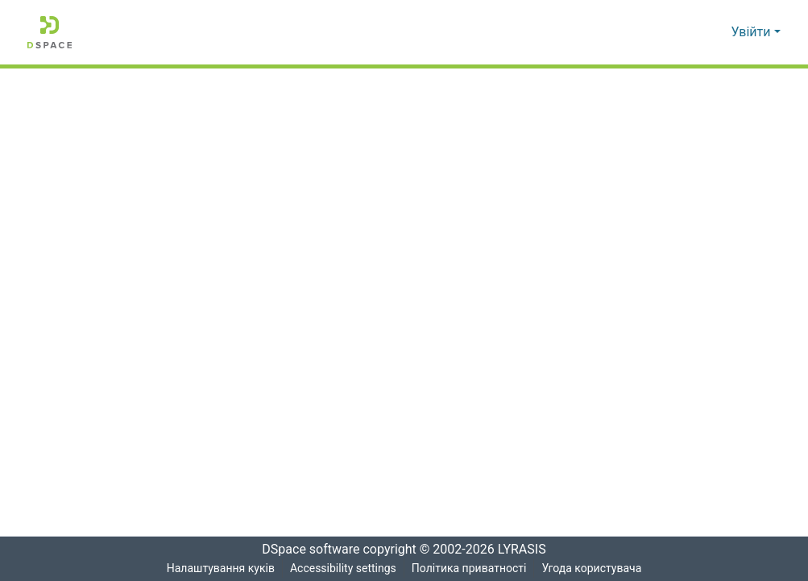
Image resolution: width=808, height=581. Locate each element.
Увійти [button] (752, 32)
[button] (49, 32)
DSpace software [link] (306, 549)
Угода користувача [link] (593, 568)
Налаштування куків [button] (219, 568)
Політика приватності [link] (469, 568)
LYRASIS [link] (526, 549)
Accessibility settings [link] (342, 568)
